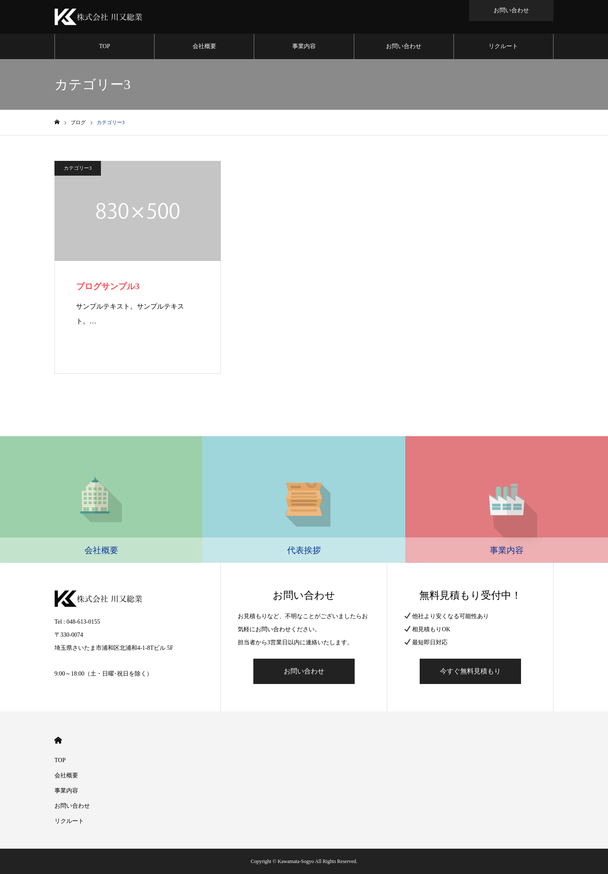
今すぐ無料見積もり (470, 671)
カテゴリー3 (78, 168)
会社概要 (204, 46)
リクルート (503, 46)
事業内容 (304, 46)
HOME (58, 740)
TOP (104, 46)
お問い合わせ (403, 46)
